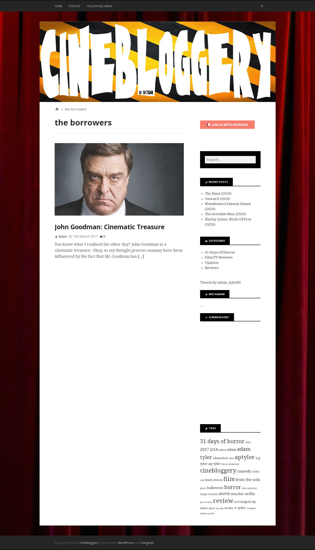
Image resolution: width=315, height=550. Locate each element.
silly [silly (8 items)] (254, 502)
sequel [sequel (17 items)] (245, 502)
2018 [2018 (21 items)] (214, 449)
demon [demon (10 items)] (218, 480)
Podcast (74, 6)
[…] (141, 256)
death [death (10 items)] (209, 480)
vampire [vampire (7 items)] (251, 508)
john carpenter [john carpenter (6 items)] (249, 488)
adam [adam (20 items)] (231, 450)
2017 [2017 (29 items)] (204, 449)
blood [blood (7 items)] (225, 464)
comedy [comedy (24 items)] (244, 471)
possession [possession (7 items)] (206, 502)
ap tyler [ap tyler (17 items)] (214, 464)
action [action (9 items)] (222, 449)
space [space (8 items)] (212, 508)
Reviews (212, 268)
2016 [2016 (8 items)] (248, 442)
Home (58, 6)
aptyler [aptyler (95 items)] (245, 457)
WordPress (126, 543)
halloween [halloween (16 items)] (215, 488)
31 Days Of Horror (220, 252)
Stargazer (147, 543)
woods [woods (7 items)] (210, 513)
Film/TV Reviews (219, 257)
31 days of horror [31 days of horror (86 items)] (222, 441)
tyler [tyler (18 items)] (242, 508)
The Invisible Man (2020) (225, 214)
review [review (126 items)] (223, 500)
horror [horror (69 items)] (232, 487)
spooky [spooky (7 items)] (220, 508)
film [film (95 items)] (229, 479)
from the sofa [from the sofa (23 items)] (248, 480)
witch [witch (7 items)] (203, 513)
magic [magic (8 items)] (204, 494)
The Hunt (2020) (218, 193)
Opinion (212, 263)
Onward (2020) (217, 199)
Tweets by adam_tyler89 (220, 282)
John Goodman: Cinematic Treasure (110, 226)
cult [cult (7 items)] (202, 480)
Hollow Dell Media (99, 6)
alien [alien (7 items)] (231, 458)
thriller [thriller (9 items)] (228, 508)
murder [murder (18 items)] (237, 494)
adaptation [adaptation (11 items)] (220, 458)
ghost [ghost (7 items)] (203, 488)
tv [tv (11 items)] (235, 508)
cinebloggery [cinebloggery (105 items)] (218, 470)
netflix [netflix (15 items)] (250, 494)
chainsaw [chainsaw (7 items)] (234, 464)
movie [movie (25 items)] (224, 493)
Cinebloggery (89, 543)
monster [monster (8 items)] (213, 494)
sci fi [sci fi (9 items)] (236, 501)
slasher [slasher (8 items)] (204, 508)
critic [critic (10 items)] (255, 471)
